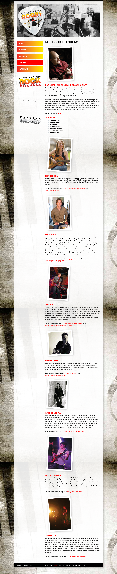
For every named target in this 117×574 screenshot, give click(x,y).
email (59, 113)
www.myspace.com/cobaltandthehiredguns (58, 325)
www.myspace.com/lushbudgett (75, 188)
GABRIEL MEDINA (56, 129)
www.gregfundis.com (72, 259)
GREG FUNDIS (55, 123)
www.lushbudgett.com (52, 190)
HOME (21, 43)
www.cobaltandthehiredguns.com (72, 323)
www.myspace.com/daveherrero (55, 375)
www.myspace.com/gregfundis (55, 261)
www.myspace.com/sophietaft (76, 556)
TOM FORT (53, 125)
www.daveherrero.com (70, 373)
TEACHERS (23, 62)
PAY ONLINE (23, 69)
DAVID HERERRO (56, 127)
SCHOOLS (23, 56)
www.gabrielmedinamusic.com (74, 431)
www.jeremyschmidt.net (74, 492)
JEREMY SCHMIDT (56, 131)
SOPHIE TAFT (54, 133)
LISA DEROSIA (55, 121)
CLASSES (22, 50)
